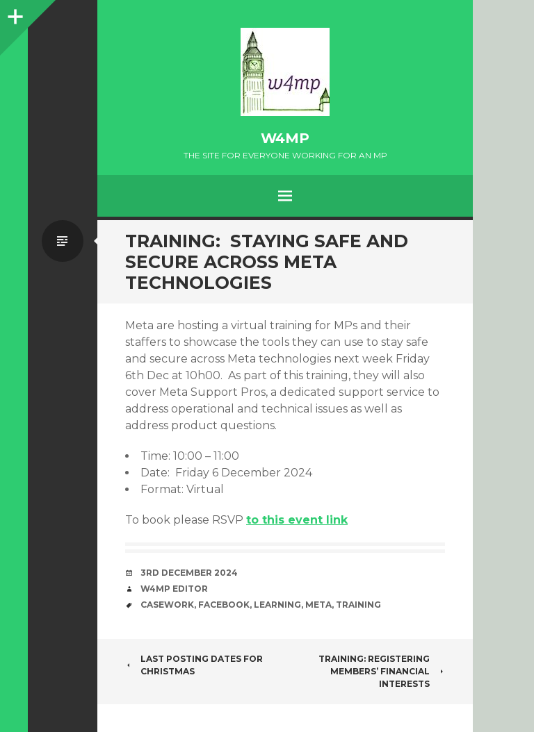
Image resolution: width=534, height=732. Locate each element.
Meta (318, 604)
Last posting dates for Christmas (194, 665)
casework (167, 604)
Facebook (224, 604)
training (358, 604)
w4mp (285, 138)
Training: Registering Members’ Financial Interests (381, 671)
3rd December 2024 (189, 572)
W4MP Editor (174, 588)
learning (277, 604)
